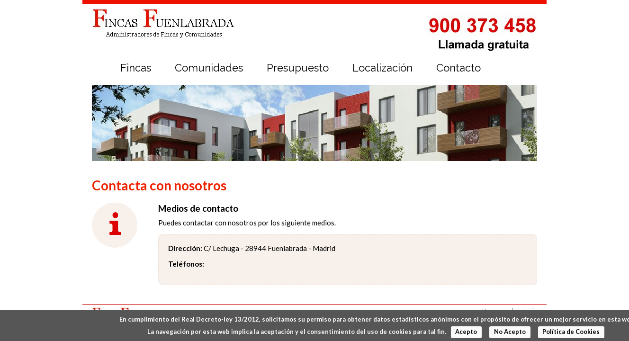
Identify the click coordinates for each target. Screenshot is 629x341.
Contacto (458, 68)
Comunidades (209, 68)
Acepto (466, 331)
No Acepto (510, 331)
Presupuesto (298, 68)
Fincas (135, 68)
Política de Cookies (571, 331)
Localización (382, 68)
